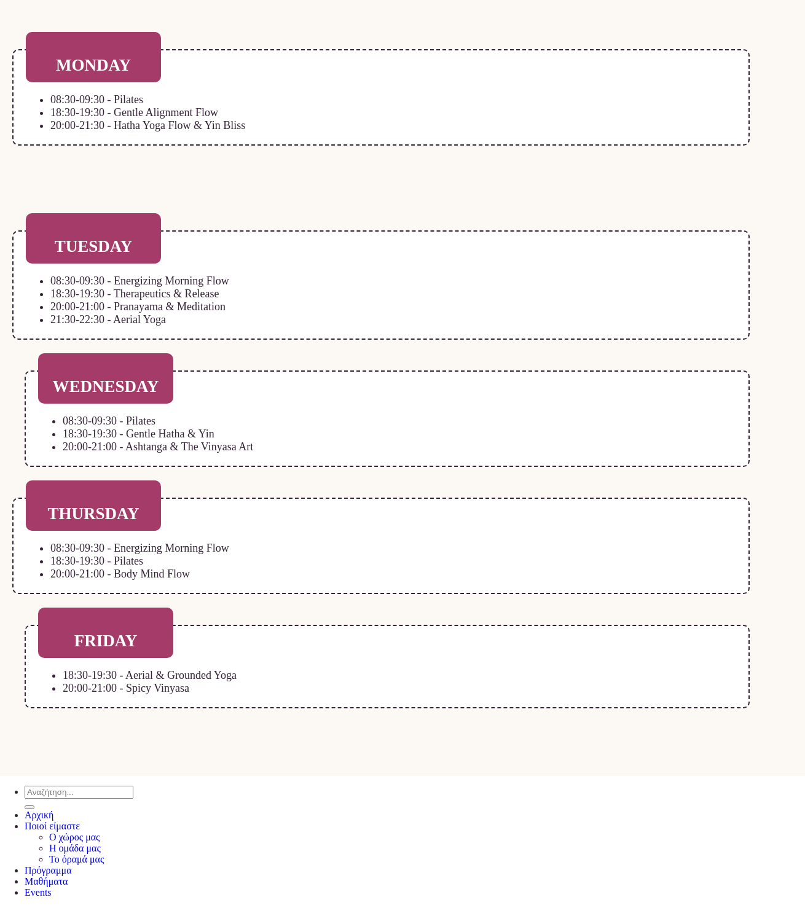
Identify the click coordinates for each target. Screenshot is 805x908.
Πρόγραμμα (48, 870)
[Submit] (29, 807)
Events (38, 892)
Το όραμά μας (76, 859)
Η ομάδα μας (75, 848)
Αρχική (39, 815)
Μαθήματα (46, 881)
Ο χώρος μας (74, 837)
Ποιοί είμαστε (52, 826)
